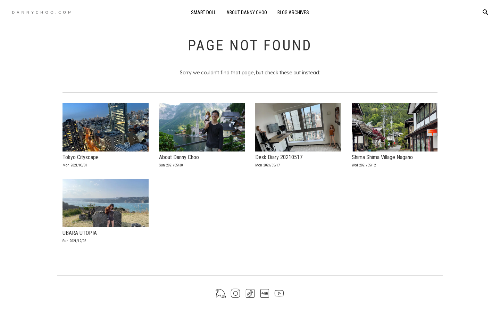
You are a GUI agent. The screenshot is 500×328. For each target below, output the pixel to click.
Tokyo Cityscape (80, 157)
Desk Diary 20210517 (278, 157)
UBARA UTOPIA (79, 233)
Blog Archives (293, 12)
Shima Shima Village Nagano (382, 157)
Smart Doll (203, 12)
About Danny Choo (246, 12)
